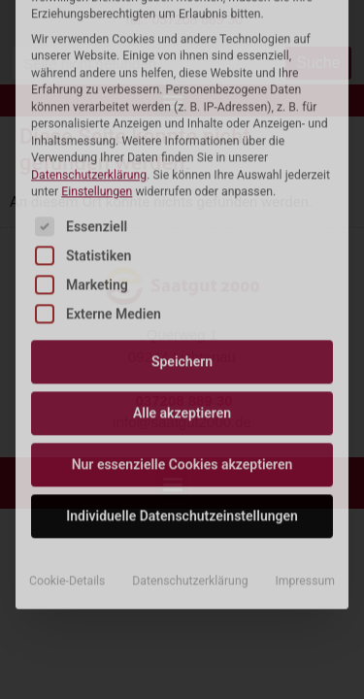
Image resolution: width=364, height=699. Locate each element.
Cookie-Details (67, 433)
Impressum (305, 433)
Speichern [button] (182, 213)
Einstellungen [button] (96, 43)
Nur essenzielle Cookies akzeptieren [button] (182, 316)
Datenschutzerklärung (89, 26)
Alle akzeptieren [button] (182, 265)
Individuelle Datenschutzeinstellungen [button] (182, 368)
